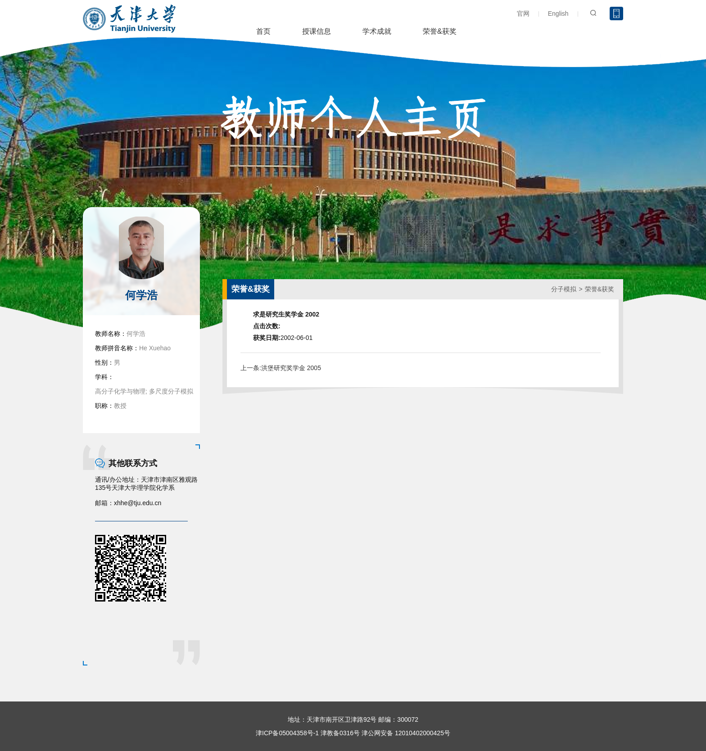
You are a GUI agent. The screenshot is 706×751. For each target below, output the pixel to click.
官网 (523, 13)
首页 (263, 31)
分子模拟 (563, 289)
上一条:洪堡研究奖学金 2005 (280, 367)
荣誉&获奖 (440, 31)
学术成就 (376, 31)
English (558, 13)
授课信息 (316, 31)
